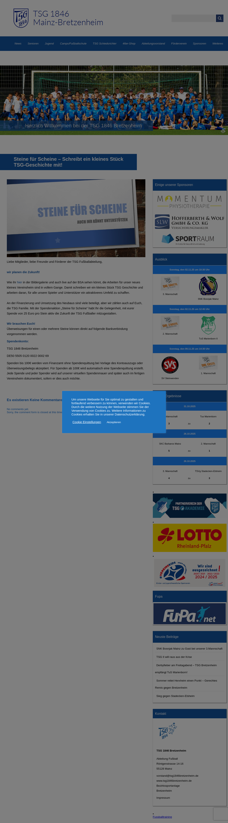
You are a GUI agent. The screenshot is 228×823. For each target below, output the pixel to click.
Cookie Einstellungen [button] (86, 422)
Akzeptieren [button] (114, 422)
